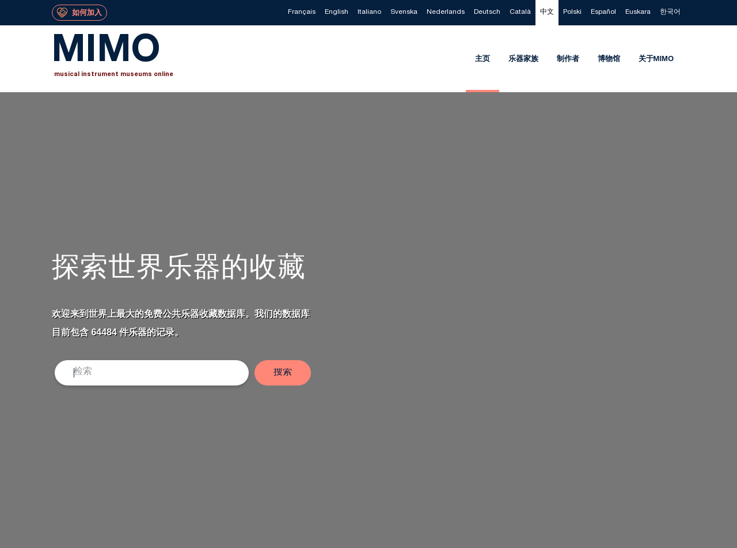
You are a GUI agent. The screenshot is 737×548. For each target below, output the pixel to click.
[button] (282, 373)
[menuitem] (301, 12)
